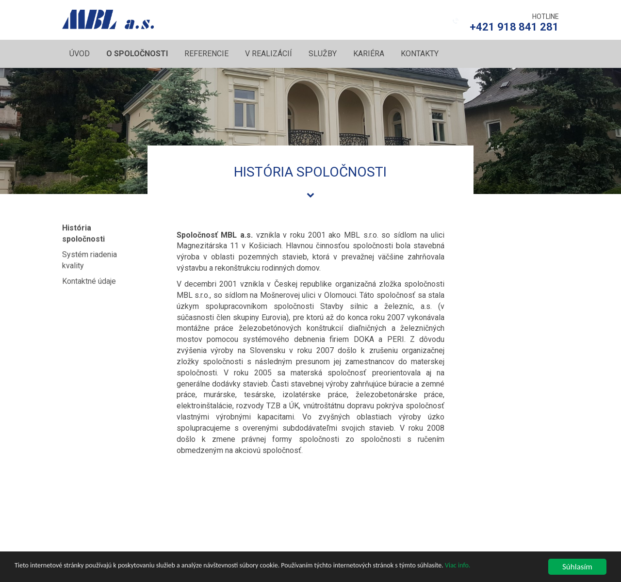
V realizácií (268, 53)
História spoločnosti (83, 232)
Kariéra (368, 53)
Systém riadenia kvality (89, 258)
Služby (323, 53)
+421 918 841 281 (514, 27)
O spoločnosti (137, 53)
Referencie (206, 53)
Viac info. (457, 566)
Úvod (79, 53)
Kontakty (420, 53)
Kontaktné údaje (89, 279)
